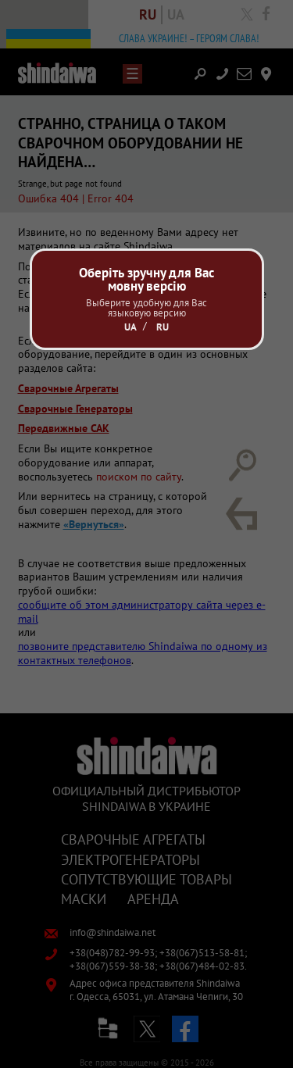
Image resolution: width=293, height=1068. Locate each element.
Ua (130, 327)
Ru (162, 327)
